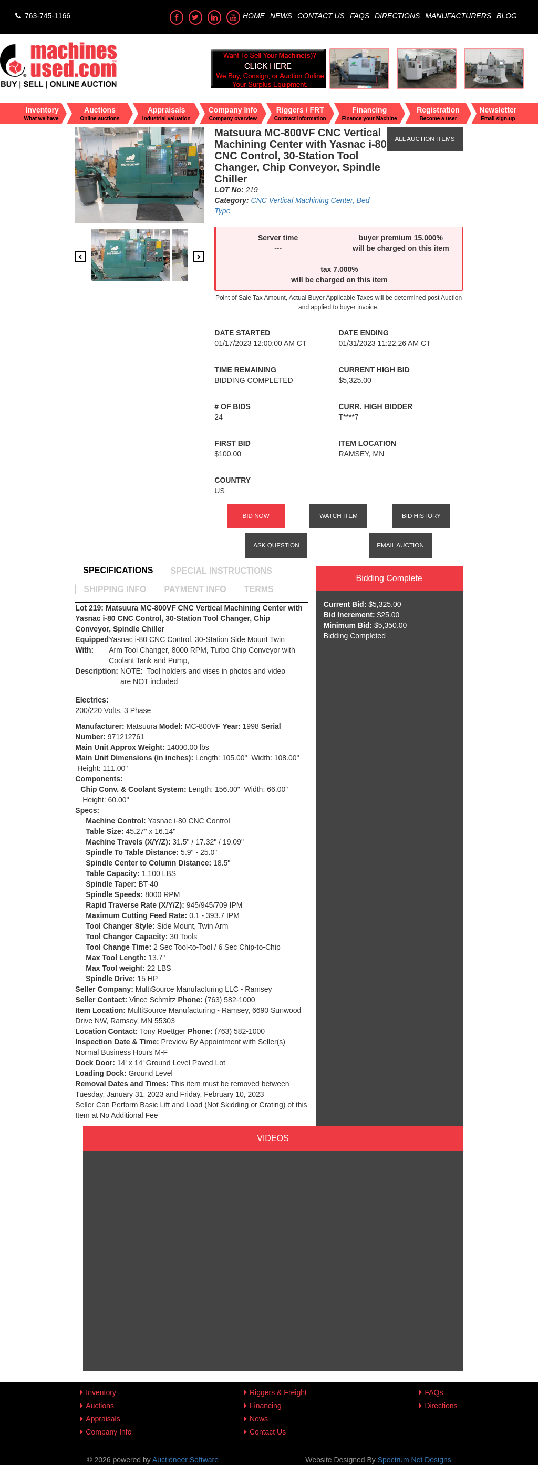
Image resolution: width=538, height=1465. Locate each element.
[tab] (118, 570)
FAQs (359, 16)
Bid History (421, 515)
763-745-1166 (41, 16)
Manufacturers (458, 16)
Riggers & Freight (278, 1392)
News (281, 16)
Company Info (108, 1432)
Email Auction (400, 545)
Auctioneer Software (185, 1460)
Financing (266, 1405)
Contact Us (321, 16)
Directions (397, 16)
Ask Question (276, 545)
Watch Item (338, 515)
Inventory (101, 1392)
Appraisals (103, 1419)
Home (254, 16)
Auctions (100, 1405)
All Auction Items (424, 138)
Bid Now (255, 515)
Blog (506, 16)
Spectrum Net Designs (414, 1460)
